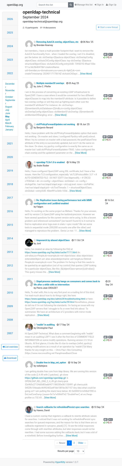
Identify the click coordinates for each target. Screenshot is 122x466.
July (7, 110)
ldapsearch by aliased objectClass (52, 240)
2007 (10, 333)
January (9, 129)
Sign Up (111, 4)
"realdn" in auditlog (44, 324)
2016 (10, 211)
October (9, 97)
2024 (10, 46)
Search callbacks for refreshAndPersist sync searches (61, 407)
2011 (10, 279)
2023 (10, 59)
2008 (10, 319)
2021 (10, 143)
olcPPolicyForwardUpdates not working (54, 124)
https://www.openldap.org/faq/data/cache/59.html (49, 302)
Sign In (99, 4)
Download (10, 358)
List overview (10, 347)
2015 (10, 224)
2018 (10, 184)
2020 (10, 157)
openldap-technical (41, 12)
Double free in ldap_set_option (50, 362)
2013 (10, 251)
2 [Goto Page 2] (74, 443)
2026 (10, 19)
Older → (82, 443)
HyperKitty (60, 462)
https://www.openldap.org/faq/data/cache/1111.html (51, 252)
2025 (10, 32)
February (9, 126)
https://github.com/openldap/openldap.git (45, 378)
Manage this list (84, 4)
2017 (10, 197)
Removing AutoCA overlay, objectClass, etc (56, 42)
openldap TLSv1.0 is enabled (49, 162)
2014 (10, 238)
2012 (10, 265)
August (8, 106)
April (7, 120)
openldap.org (15, 4)
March (8, 123)
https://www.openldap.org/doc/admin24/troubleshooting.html (55, 299)
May (7, 116)
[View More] (86, 73)
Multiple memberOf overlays (49, 83)
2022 (10, 73)
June (7, 113)
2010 (10, 292)
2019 (10, 170)
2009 (10, 306)
